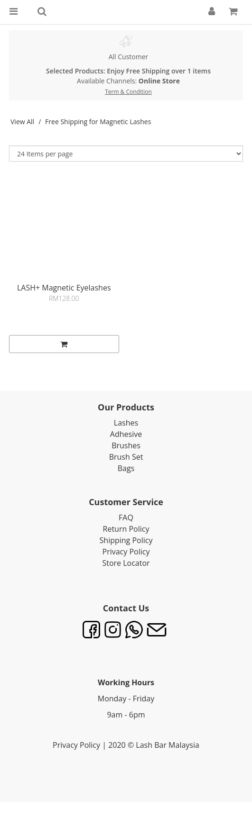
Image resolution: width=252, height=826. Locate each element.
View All (22, 121)
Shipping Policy (126, 540)
